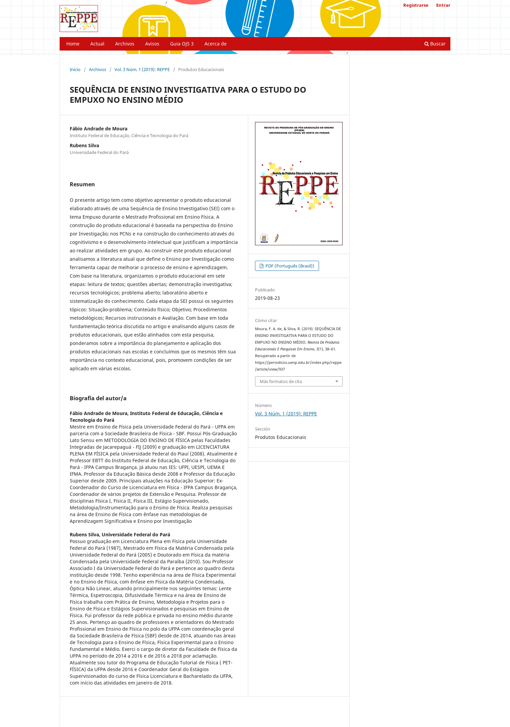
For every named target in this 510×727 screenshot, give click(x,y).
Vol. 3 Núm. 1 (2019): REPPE (142, 69)
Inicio (75, 69)
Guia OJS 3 (182, 43)
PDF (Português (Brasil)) (289, 266)
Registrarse (415, 5)
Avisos (152, 43)
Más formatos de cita (281, 381)
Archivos (124, 43)
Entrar (443, 5)
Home (72, 43)
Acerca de (215, 43)
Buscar (435, 43)
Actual (97, 43)
